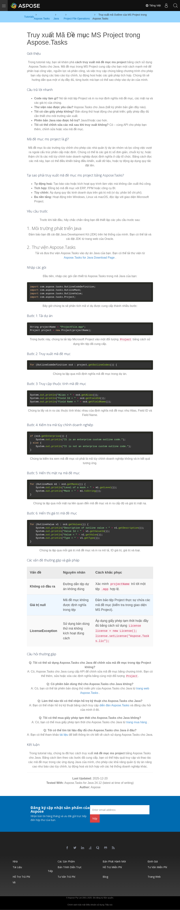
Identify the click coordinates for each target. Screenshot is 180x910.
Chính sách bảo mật (76, 905)
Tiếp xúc (108, 905)
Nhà (15, 861)
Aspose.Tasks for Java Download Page (89, 257)
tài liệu (64, 734)
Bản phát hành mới (114, 861)
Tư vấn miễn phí (157, 867)
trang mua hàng (136, 722)
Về (14, 882)
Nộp (94, 818)
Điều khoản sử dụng (95, 905)
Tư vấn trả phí (66, 876)
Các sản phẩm (66, 861)
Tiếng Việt (153, 5)
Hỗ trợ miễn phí (112, 867)
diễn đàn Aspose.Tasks (114, 705)
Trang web (154, 876)
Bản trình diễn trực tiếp (65, 869)
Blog (105, 876)
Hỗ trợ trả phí (21, 876)
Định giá (153, 861)
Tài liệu (17, 867)
